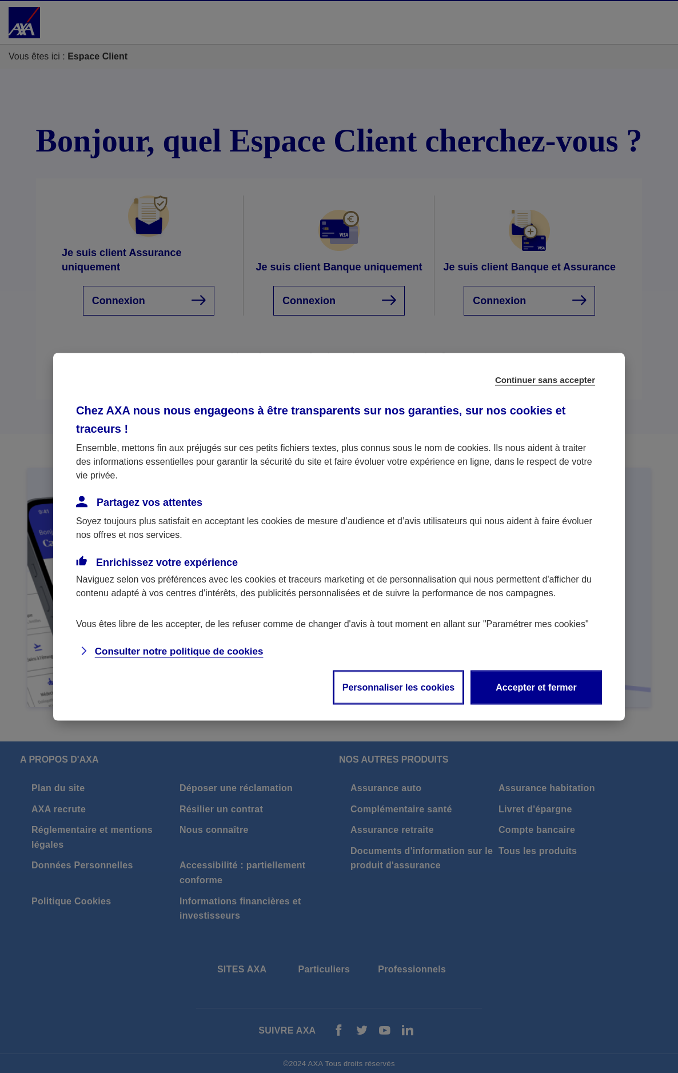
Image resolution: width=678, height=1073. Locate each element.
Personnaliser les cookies (398, 687)
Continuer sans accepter (545, 379)
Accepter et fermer (536, 687)
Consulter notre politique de (179, 650)
